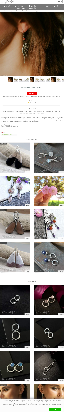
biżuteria (29, 108)
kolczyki (34, 108)
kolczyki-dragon (32, 111)
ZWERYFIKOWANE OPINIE (9, 134)
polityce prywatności (16, 405)
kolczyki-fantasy (40, 111)
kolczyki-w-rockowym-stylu (21, 111)
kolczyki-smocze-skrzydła (8, 111)
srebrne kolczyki (40, 113)
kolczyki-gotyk (58, 111)
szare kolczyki (32, 113)
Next (61, 42)
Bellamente (21, 96)
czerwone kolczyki (24, 113)
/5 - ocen (31, 102)
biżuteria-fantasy (49, 111)
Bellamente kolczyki (32, 281)
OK (55, 409)
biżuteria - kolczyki (35, 139)
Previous (2, 42)
